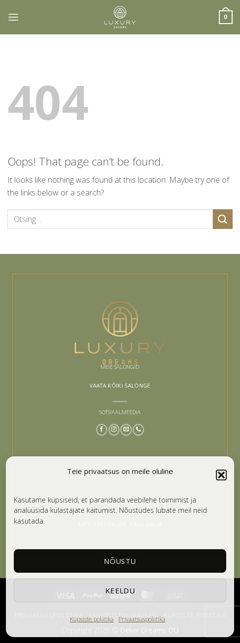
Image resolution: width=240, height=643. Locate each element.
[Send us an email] (126, 430)
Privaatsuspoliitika (142, 619)
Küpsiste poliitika (92, 619)
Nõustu (120, 561)
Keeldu (120, 590)
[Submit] (223, 218)
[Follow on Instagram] (114, 430)
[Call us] (138, 430)
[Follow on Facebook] (101, 430)
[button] (221, 475)
